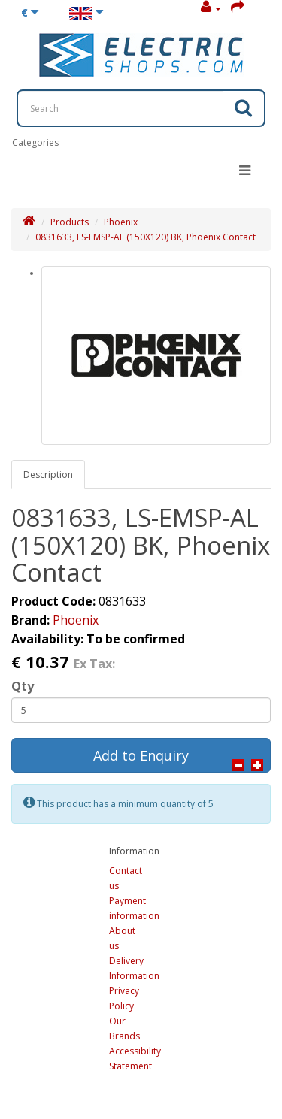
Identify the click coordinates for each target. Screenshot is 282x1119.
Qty (22, 686)
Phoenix (121, 222)
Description (48, 474)
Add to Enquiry (141, 755)
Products (69, 222)
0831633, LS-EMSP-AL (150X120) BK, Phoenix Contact (145, 237)
